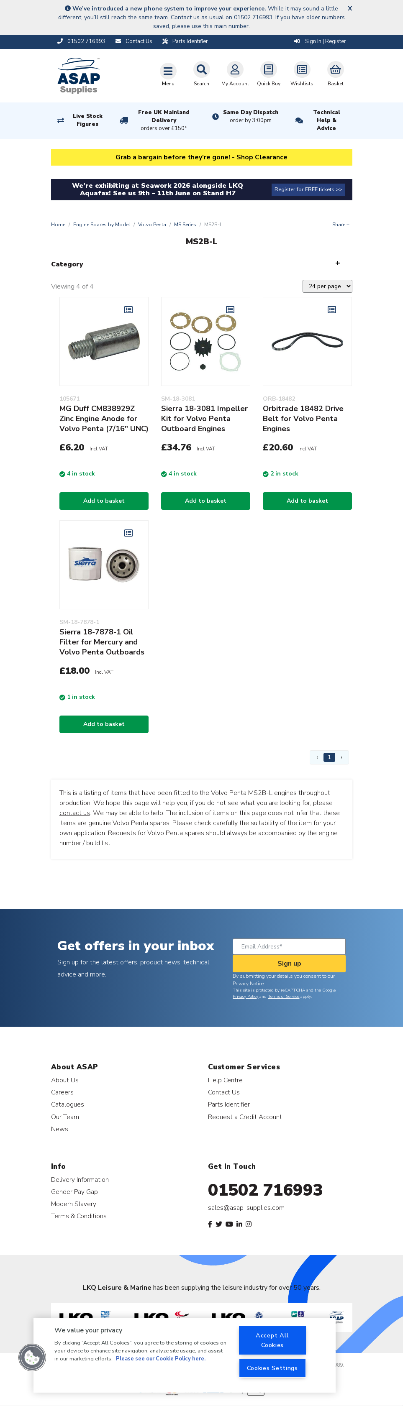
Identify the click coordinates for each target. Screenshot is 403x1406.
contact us (74, 813)
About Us (65, 1080)
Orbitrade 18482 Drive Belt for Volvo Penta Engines (303, 419)
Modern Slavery (73, 1203)
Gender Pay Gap (74, 1191)
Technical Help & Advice (326, 120)
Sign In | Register (320, 41)
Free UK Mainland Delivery (163, 121)
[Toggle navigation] (168, 74)
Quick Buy (268, 74)
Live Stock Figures (88, 120)
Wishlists (301, 74)
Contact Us (224, 1092)
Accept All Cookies (272, 1340)
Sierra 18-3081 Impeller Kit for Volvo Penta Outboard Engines (204, 419)
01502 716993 (265, 1190)
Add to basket (104, 501)
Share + (340, 224)
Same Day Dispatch (250, 117)
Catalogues (67, 1104)
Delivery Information (80, 1179)
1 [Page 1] (329, 757)
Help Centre (225, 1080)
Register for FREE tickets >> (308, 189)
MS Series (185, 224)
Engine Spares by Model (101, 224)
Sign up (289, 963)
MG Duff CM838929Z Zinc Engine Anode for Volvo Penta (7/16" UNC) (104, 419)
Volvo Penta (152, 224)
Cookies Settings (272, 1368)
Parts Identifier (229, 1104)
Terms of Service (283, 997)
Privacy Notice (248, 983)
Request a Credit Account (245, 1116)
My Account (235, 74)
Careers (62, 1092)
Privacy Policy (245, 997)
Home (58, 224)
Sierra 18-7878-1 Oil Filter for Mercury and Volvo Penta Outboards (101, 642)
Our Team (65, 1116)
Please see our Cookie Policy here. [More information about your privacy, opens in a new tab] (160, 1359)
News (59, 1129)
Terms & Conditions (79, 1216)
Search (201, 74)
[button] (32, 1357)
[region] (184, 1355)
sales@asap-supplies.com (246, 1207)
